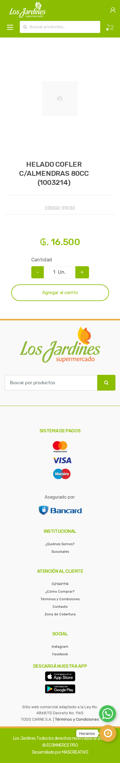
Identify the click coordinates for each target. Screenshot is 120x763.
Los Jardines (24, 738)
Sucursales (60, 552)
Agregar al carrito (60, 292)
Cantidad (41, 260)
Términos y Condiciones (60, 599)
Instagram (60, 647)
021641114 (60, 584)
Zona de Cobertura (60, 614)
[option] (60, 99)
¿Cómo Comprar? (60, 592)
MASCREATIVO (75, 752)
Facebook (60, 654)
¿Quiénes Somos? (60, 544)
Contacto (60, 607)
